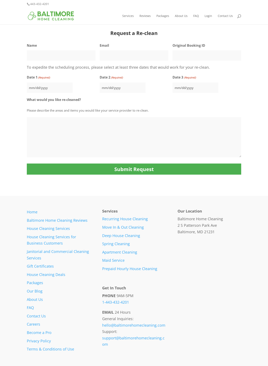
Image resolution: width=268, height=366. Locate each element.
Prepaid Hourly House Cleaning (129, 268)
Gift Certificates (40, 266)
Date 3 (184, 77)
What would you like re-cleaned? (54, 99)
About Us (181, 16)
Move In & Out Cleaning (123, 227)
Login (208, 16)
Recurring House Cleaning (125, 218)
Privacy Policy (39, 340)
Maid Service (113, 260)
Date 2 (111, 77)
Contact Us (225, 16)
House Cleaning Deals (46, 274)
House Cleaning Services (48, 228)
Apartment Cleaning (119, 252)
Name (32, 45)
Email (104, 45)
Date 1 (38, 77)
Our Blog (35, 291)
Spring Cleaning (116, 243)
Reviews (145, 16)
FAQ (196, 16)
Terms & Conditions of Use (50, 349)
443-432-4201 (39, 4)
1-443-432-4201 (115, 302)
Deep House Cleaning (121, 235)
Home (32, 211)
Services (128, 16)
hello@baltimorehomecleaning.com (133, 325)
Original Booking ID (189, 45)
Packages (162, 16)
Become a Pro (39, 332)
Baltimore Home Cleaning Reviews (57, 220)
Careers (33, 324)
